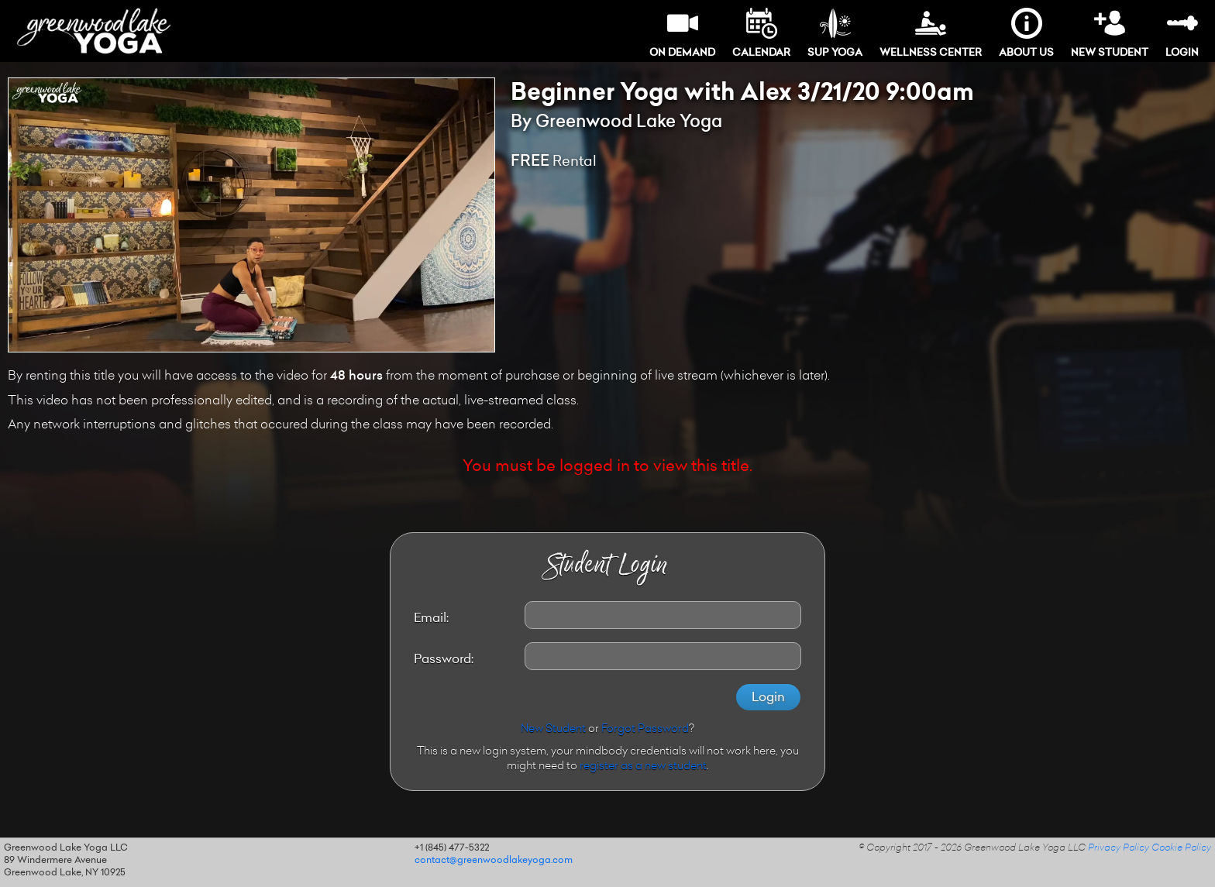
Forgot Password (645, 729)
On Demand (682, 33)
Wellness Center (930, 33)
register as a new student (643, 767)
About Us (1026, 33)
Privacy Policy (1118, 848)
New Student (1109, 33)
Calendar (761, 33)
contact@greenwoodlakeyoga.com (494, 860)
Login (1182, 33)
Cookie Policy (1181, 848)
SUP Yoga (834, 33)
